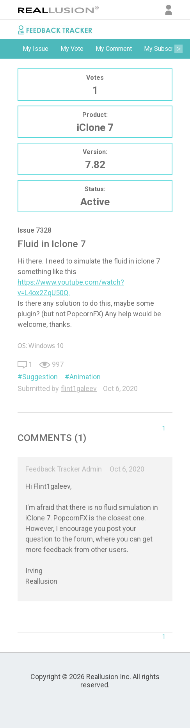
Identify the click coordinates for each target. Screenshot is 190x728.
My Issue (35, 48)
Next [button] (178, 49)
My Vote (71, 48)
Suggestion (40, 377)
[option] (35, 49)
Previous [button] (12, 49)
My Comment (114, 48)
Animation (85, 377)
